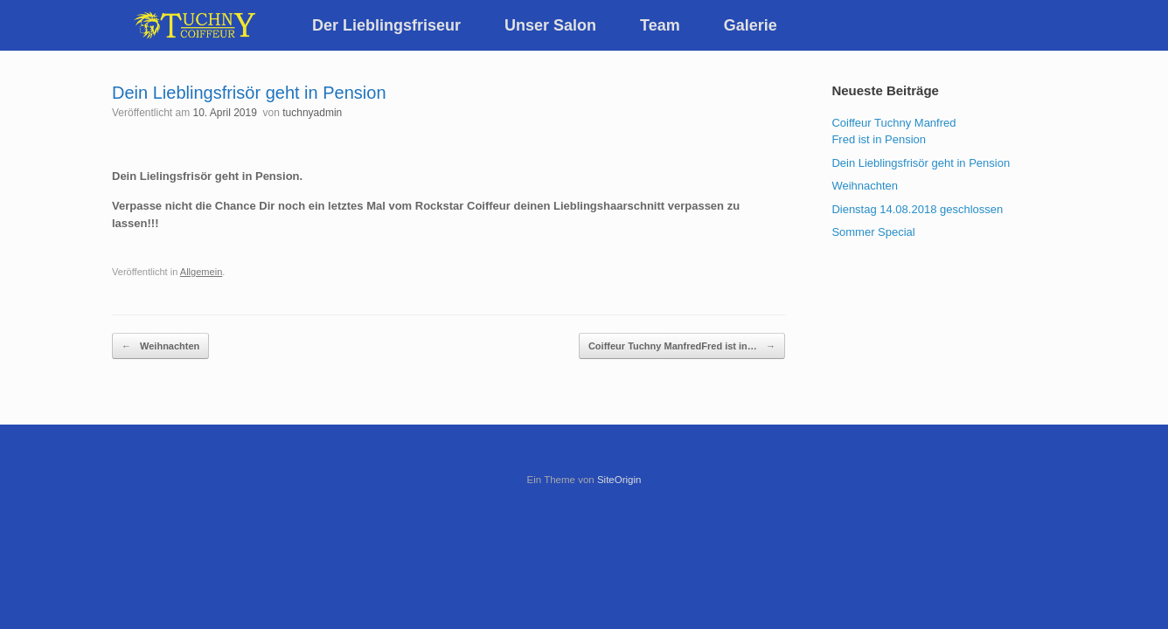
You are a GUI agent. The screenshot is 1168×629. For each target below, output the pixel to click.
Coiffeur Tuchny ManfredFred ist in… (681, 346)
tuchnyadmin (312, 113)
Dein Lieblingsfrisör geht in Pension (920, 162)
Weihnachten (160, 346)
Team (660, 25)
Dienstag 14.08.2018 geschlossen (917, 209)
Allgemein (201, 271)
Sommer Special (872, 231)
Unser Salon (550, 25)
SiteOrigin (619, 479)
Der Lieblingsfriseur (386, 25)
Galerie (750, 25)
